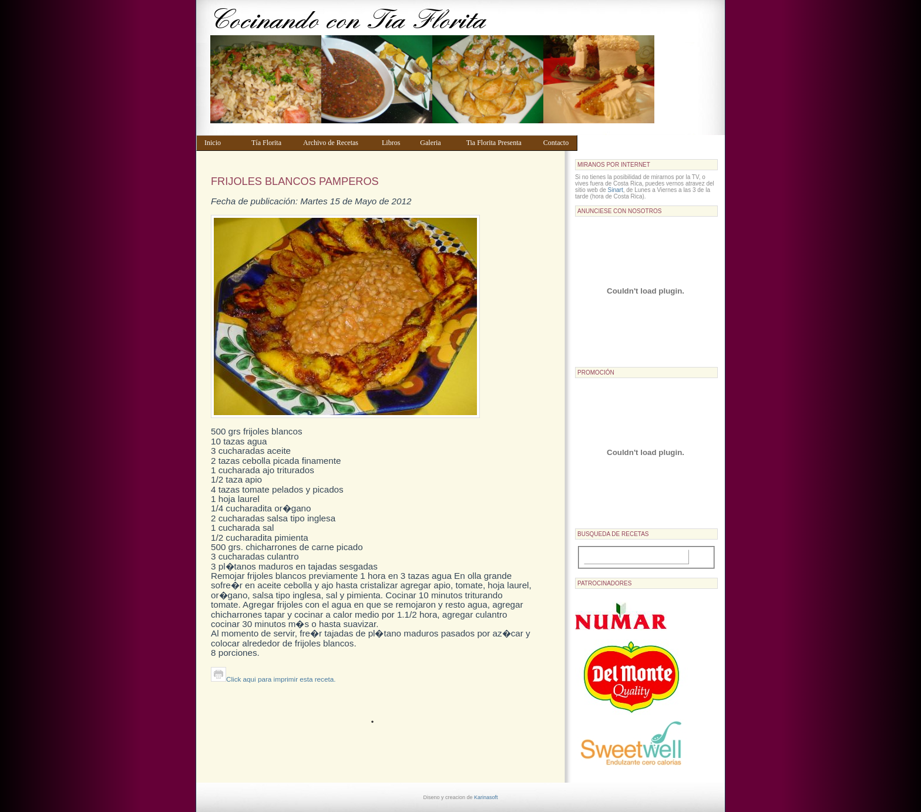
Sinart (615, 190)
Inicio (222, 143)
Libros (395, 143)
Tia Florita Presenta (499, 143)
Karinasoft (486, 797)
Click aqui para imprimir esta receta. (273, 679)
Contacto (557, 143)
